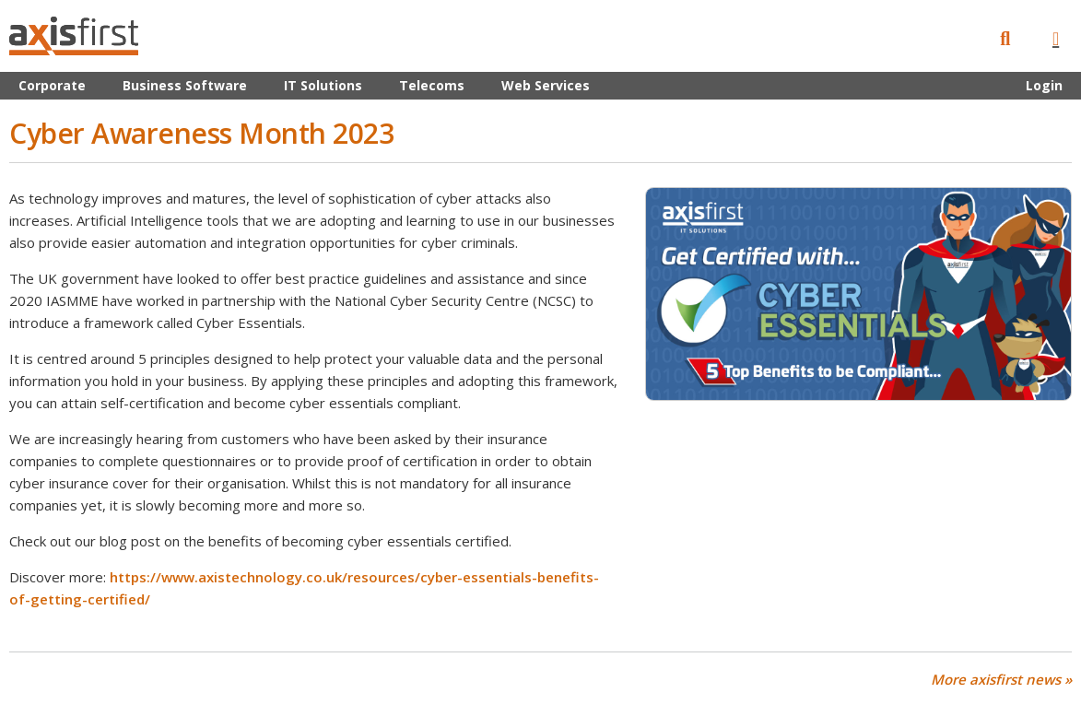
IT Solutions (323, 85)
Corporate (52, 85)
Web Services (545, 85)
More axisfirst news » (1001, 679)
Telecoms (431, 85)
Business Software (185, 85)
